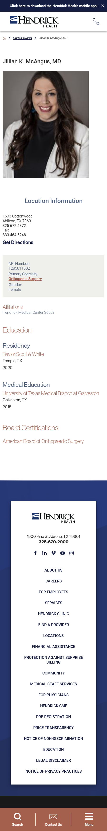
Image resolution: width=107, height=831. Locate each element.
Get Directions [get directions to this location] (18, 242)
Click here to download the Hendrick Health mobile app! (53, 6)
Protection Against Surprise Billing (53, 660)
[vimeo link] (53, 553)
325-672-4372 (14, 225)
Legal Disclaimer (53, 760)
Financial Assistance (53, 646)
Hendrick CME (53, 705)
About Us (53, 570)
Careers (53, 580)
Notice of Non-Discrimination (53, 738)
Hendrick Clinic (53, 613)
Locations (53, 635)
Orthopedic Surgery (25, 278)
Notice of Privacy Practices (53, 771)
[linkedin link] (44, 553)
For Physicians (54, 694)
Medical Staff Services (53, 683)
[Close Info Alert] (100, 6)
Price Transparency (53, 727)
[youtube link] (62, 553)
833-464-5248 (14, 234)
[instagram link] (71, 553)
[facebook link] (35, 553)
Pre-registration (53, 716)
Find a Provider (22, 38)
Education (53, 749)
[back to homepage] (4, 38)
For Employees (53, 591)
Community (53, 672)
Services (53, 602)
